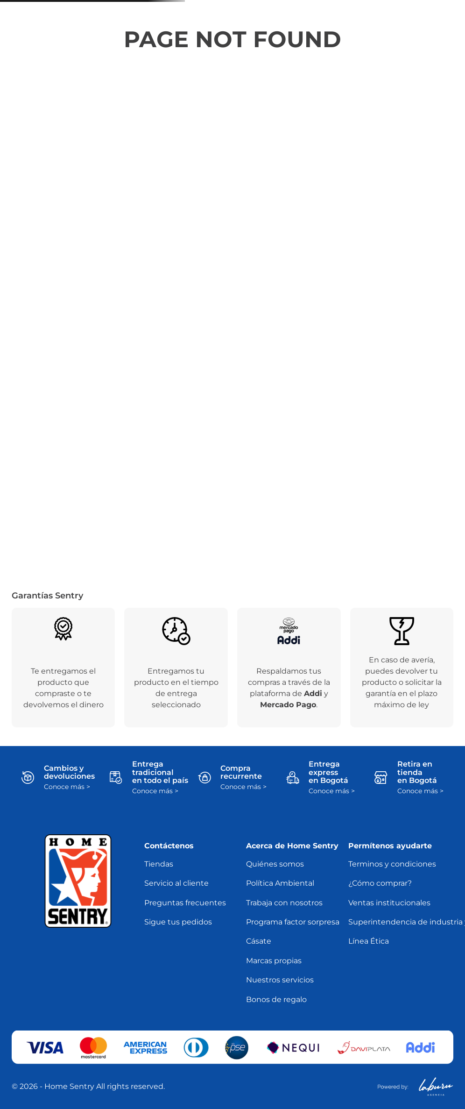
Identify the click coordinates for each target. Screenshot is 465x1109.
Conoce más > (67, 787)
